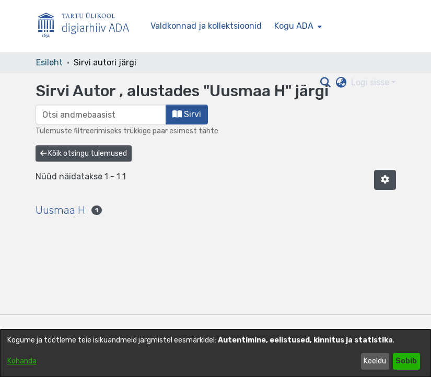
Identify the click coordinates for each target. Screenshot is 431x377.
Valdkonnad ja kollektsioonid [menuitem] (206, 26)
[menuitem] (297, 26)
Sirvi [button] (186, 114)
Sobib (406, 361)
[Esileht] (88, 26)
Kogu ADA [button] (293, 26)
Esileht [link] (49, 62)
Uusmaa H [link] (60, 210)
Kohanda (22, 361)
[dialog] (215, 353)
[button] (385, 180)
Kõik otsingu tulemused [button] (83, 153)
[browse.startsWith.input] (101, 114)
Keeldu (375, 361)
